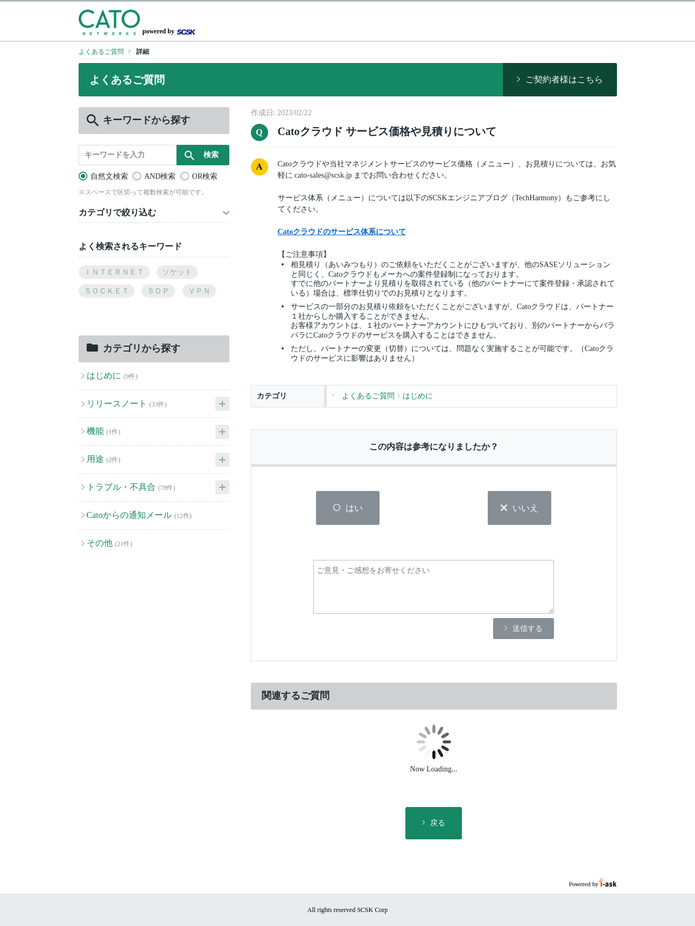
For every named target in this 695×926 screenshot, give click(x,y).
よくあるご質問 (101, 51)
